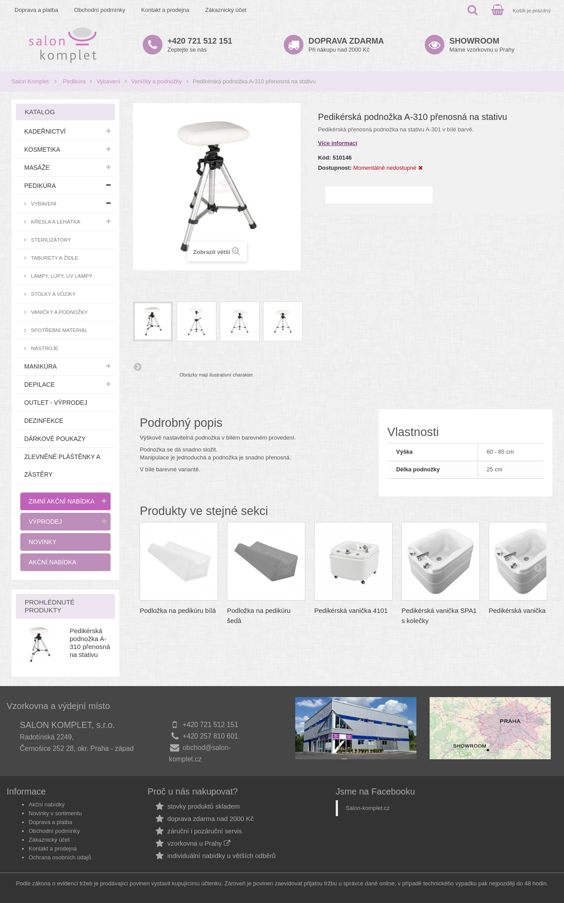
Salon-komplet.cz (368, 808)
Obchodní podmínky (99, 10)
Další (137, 366)
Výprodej (45, 521)
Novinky (42, 541)
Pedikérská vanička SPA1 (526, 610)
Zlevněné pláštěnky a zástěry (62, 465)
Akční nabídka (52, 562)
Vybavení (108, 81)
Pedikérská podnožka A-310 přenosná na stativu (90, 642)
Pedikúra (74, 81)
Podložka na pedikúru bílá (178, 610)
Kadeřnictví (45, 131)
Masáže (37, 167)
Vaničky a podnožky (156, 81)
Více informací (337, 143)
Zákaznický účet (225, 10)
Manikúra (40, 366)
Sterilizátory (50, 240)
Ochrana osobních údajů (60, 857)
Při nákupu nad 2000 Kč (346, 45)
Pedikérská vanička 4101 (351, 610)
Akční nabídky (47, 804)
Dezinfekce (43, 420)
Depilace (39, 384)
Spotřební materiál (59, 330)
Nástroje (44, 348)
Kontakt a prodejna (165, 10)
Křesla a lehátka (55, 221)
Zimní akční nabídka (61, 501)
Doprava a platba (36, 10)
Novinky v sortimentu (55, 813)
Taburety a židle (54, 258)
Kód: (324, 157)
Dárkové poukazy (54, 438)
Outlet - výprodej (55, 402)
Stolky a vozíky (53, 294)
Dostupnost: (335, 167)
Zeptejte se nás (199, 45)
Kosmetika (42, 149)
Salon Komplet (30, 81)
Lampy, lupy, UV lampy (61, 276)
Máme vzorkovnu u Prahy (481, 45)
